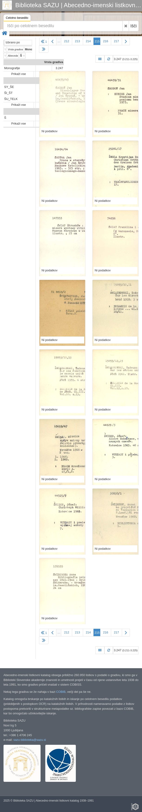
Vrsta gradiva (53, 62)
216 (105, 41)
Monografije (12, 68)
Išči (133, 26)
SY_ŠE (9, 87)
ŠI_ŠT (8, 93)
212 (66, 41)
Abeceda (57, 111)
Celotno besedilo (17, 18)
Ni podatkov (50, 131)
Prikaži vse (18, 74)
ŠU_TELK (11, 99)
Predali (58, 81)
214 (88, 41)
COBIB (60, 691)
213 (77, 41)
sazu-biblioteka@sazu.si (29, 739)
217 (116, 41)
